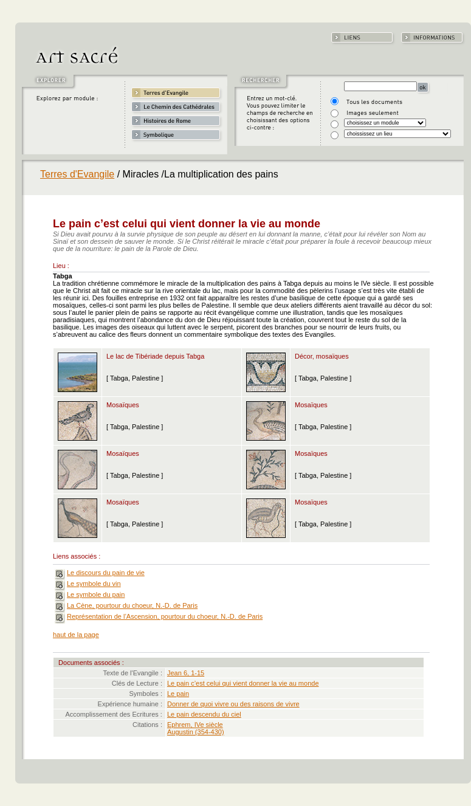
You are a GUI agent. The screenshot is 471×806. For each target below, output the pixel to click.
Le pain (178, 693)
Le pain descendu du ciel (204, 714)
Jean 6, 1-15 (185, 673)
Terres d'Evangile (77, 174)
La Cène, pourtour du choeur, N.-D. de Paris (132, 605)
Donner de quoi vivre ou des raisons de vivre (233, 704)
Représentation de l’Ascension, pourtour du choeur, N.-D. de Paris (165, 616)
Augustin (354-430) (195, 731)
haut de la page (76, 634)
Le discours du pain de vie (106, 572)
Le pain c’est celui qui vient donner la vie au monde (243, 683)
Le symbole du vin (94, 583)
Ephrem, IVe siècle (195, 724)
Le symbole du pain (96, 594)
